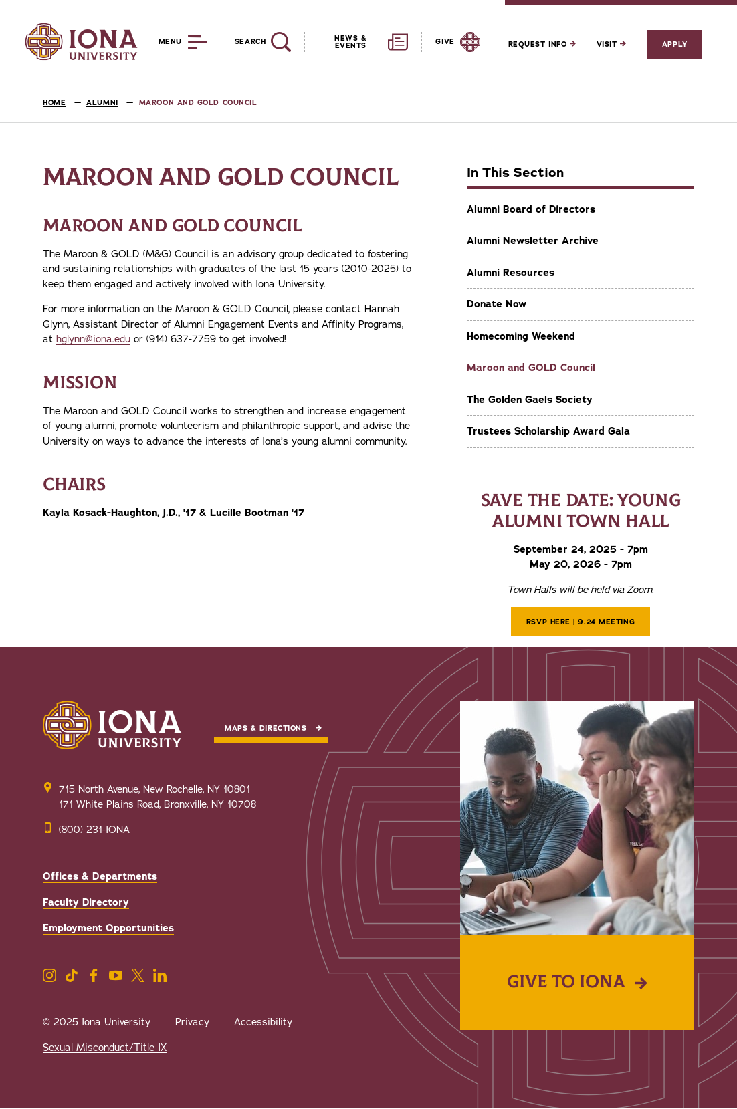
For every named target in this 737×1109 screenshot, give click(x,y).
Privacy (192, 1022)
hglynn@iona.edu (93, 339)
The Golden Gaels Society (530, 399)
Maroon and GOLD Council (531, 367)
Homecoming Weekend (521, 336)
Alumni (102, 103)
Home (54, 103)
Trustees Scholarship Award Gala (548, 431)
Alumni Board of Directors (531, 209)
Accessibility (263, 1022)
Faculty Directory (86, 902)
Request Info (542, 44)
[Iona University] (81, 42)
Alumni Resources (510, 272)
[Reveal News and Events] (356, 42)
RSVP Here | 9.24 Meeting (580, 622)
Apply (675, 44)
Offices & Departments (100, 876)
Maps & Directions (265, 728)
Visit (611, 44)
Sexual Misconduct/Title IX (105, 1047)
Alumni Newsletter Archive (533, 240)
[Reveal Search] (256, 42)
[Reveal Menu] (172, 42)
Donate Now (496, 304)
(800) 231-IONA (94, 829)
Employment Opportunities (108, 928)
